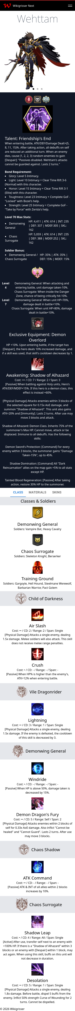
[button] (33, 89)
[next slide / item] (69, 61)
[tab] (18, 492)
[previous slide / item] (5, 61)
